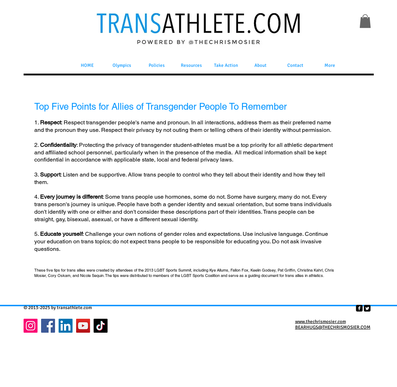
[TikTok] (101, 326)
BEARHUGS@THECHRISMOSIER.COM (333, 327)
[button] (365, 21)
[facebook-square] (359, 308)
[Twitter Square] (367, 308)
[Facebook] (48, 326)
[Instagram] (31, 326)
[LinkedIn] (66, 326)
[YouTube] (83, 326)
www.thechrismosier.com (320, 321)
